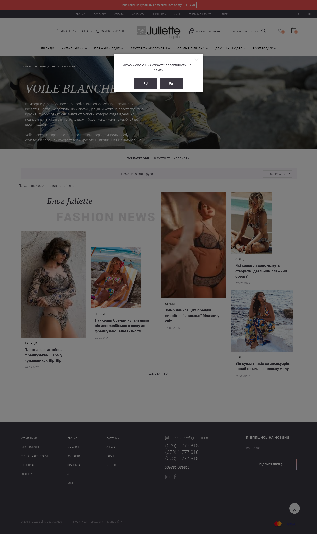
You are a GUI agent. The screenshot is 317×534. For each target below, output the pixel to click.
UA (171, 78)
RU (146, 78)
